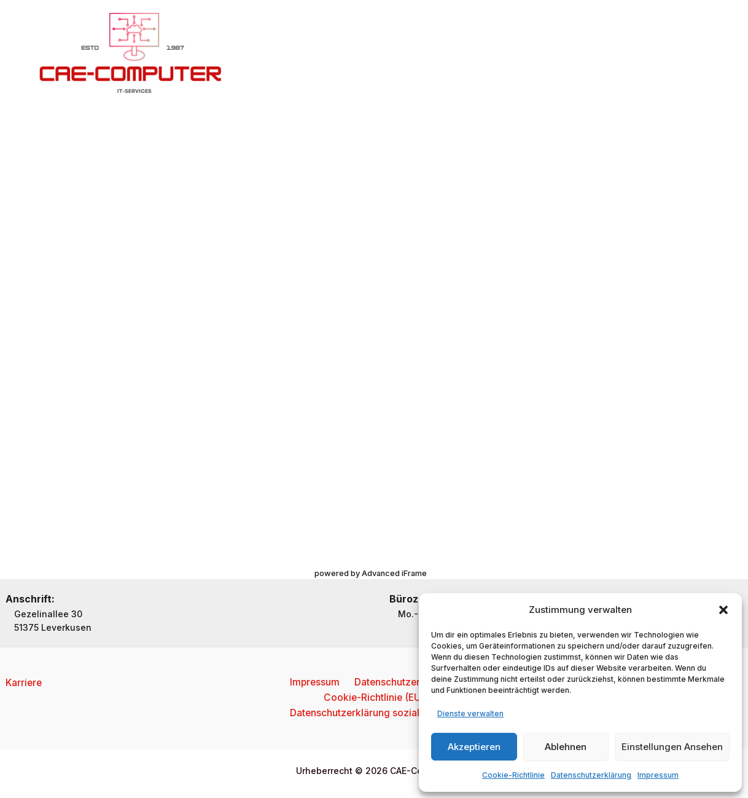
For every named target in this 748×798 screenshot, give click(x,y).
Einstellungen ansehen (672, 747)
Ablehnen (565, 747)
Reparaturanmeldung (543, 53)
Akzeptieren (474, 747)
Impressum (658, 775)
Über (349, 53)
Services (400, 53)
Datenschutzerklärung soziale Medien (376, 713)
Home (304, 53)
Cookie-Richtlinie (513, 775)
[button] (723, 610)
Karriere (25, 681)
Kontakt (457, 53)
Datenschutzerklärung (591, 775)
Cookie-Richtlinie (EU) (373, 697)
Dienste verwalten (470, 713)
